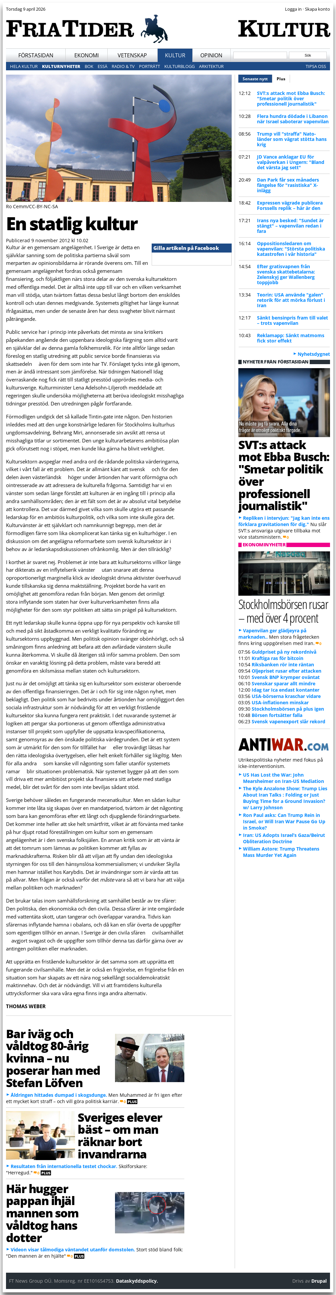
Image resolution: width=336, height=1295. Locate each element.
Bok (89, 66)
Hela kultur (24, 66)
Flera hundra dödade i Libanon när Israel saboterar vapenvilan (293, 119)
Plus (281, 78)
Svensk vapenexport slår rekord (288, 721)
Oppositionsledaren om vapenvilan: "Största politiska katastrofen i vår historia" (291, 248)
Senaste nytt (257, 78)
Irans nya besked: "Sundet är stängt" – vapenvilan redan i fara (290, 225)
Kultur (175, 55)
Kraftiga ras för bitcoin (277, 658)
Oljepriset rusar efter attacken (286, 671)
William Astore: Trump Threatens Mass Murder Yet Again (281, 852)
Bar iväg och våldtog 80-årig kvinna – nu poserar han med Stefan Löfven (53, 1057)
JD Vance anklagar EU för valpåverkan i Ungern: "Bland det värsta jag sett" (290, 162)
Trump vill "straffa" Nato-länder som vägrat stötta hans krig (292, 139)
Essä (102, 66)
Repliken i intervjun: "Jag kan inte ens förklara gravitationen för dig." (284, 521)
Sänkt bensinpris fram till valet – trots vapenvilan (292, 320)
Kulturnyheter (61, 66)
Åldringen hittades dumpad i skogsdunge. (59, 1095)
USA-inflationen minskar (280, 702)
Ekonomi (86, 55)
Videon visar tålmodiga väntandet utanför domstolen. (73, 1249)
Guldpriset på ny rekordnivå (284, 652)
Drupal (319, 1281)
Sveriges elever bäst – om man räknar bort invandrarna (120, 1135)
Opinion (211, 55)
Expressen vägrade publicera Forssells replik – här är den (290, 205)
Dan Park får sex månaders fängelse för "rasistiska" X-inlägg (288, 185)
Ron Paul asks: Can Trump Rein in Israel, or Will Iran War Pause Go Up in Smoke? (284, 821)
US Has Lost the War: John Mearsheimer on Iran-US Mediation (283, 778)
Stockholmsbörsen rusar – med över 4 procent (283, 610)
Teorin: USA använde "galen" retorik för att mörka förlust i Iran (291, 300)
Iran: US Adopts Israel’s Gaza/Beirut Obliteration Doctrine (284, 838)
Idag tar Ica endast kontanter (285, 690)
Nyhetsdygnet (314, 354)
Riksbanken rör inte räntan (283, 664)
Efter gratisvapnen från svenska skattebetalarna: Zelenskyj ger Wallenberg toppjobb (286, 274)
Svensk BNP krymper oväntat (286, 677)
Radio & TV (123, 66)
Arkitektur (211, 66)
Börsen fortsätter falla (277, 715)
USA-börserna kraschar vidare (286, 696)
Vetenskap (132, 55)
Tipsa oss (316, 66)
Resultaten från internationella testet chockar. (64, 1166)
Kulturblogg (179, 66)
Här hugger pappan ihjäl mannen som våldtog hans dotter (42, 1212)
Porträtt (149, 66)
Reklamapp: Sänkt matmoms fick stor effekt (290, 338)
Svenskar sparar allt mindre (283, 683)
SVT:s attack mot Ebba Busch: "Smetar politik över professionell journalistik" (291, 98)
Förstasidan (35, 55)
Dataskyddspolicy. (137, 1281)
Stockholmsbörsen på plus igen (288, 709)
